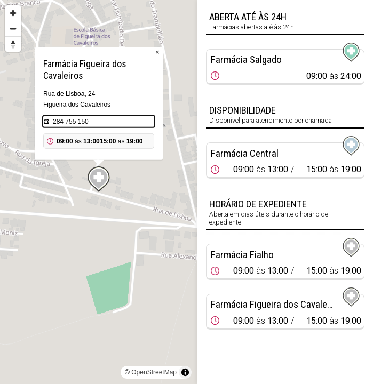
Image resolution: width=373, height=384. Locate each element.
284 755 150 (71, 121)
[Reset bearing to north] (13, 44)
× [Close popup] (157, 52)
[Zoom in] (13, 13)
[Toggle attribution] (185, 372)
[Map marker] (99, 179)
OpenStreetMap (154, 372)
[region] (98, 192)
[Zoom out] (13, 28)
